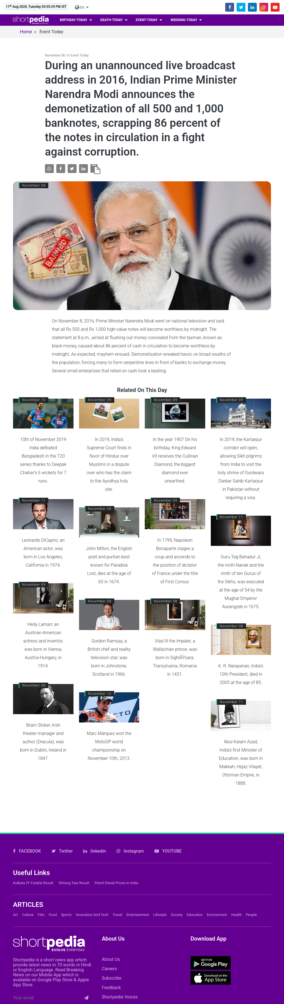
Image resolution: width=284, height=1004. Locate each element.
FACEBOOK (27, 826)
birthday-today (74, 20)
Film (41, 890)
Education (195, 890)
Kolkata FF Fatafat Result (33, 858)
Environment (217, 890)
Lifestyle (160, 890)
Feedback (111, 962)
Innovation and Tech (92, 890)
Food (53, 890)
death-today (111, 20)
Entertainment (137, 890)
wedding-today (184, 20)
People (251, 890)
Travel (117, 890)
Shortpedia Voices (120, 972)
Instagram (130, 826)
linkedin (94, 826)
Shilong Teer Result (74, 858)
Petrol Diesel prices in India (116, 858)
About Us (111, 934)
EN (80, 7)
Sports (66, 890)
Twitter (62, 826)
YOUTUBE (168, 826)
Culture (27, 890)
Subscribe (111, 953)
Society (176, 890)
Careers (109, 943)
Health (236, 890)
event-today (147, 20)
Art (15, 890)
